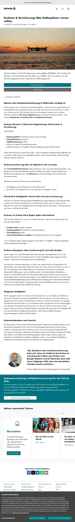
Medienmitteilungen (44, 492)
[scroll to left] (58, 413)
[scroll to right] (63, 413)
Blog (39, 490)
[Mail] (46, 473)
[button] (37, 85)
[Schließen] (72, 496)
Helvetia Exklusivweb (27, 492)
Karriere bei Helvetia (10, 490)
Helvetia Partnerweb (27, 490)
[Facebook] (29, 473)
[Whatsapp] (42, 473)
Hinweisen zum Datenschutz (20, 515)
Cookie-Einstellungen (8, 520)
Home (57, 489)
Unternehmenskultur (9, 492)
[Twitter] (33, 473)
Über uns (41, 487)
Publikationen (59, 492)
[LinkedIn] (37, 473)
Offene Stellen (8, 487)
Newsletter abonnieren (27, 487)
